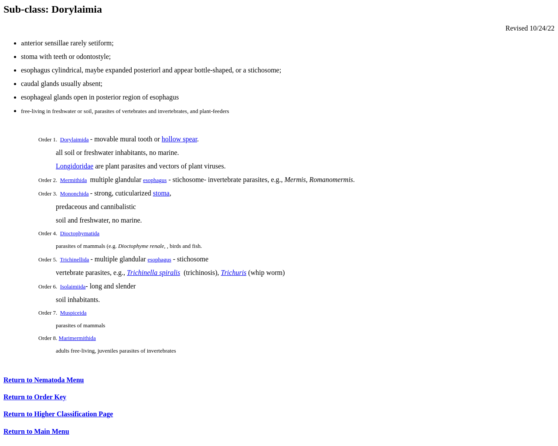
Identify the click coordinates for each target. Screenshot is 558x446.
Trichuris (234, 272)
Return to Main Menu (36, 432)
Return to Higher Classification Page (58, 415)
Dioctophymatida (79, 233)
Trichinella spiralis (153, 272)
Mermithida (73, 180)
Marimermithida (77, 338)
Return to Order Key (34, 398)
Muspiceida (73, 312)
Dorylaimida (74, 139)
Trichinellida (74, 259)
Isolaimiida (73, 286)
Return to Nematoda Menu (43, 381)
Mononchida (74, 193)
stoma (161, 193)
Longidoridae (74, 166)
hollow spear (179, 139)
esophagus (155, 180)
